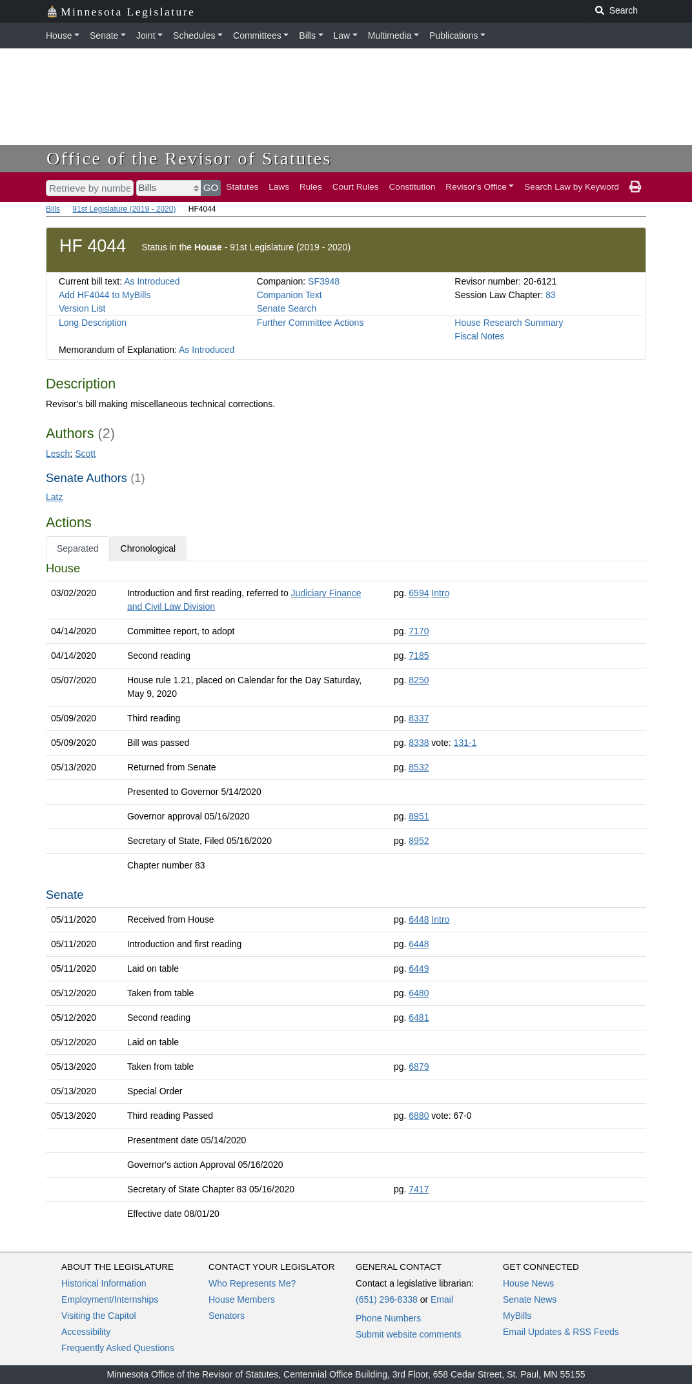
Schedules (194, 35)
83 (550, 295)
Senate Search (287, 308)
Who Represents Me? (252, 1283)
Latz (54, 497)
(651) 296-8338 (387, 1299)
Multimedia (390, 35)
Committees (257, 35)
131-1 (465, 742)
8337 (419, 718)
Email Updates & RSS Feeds (561, 1332)
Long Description (93, 322)
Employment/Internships (109, 1299)
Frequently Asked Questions (117, 1348)
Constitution (412, 187)
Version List (82, 308)
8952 (419, 841)
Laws (279, 187)
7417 (419, 1189)
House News (528, 1283)
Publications (453, 35)
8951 (419, 816)
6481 (419, 1017)
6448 (419, 919)
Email (442, 1299)
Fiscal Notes (479, 336)
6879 (419, 1066)
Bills (307, 35)
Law (342, 35)
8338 (419, 742)
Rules (311, 187)
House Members (242, 1299)
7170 (419, 631)
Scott (85, 453)
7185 (419, 655)
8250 (419, 680)
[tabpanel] (346, 893)
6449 (419, 968)
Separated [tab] (78, 548)
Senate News (529, 1299)
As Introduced (151, 281)
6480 (419, 993)
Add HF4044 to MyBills (104, 295)
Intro (440, 593)
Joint (146, 35)
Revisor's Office (476, 187)
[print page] (635, 187)
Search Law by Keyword (571, 187)
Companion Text (289, 295)
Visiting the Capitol (98, 1315)
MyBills (517, 1315)
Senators (227, 1315)
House (59, 35)
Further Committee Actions (310, 322)
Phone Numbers (388, 1318)
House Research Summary (508, 322)
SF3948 (324, 281)
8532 (419, 767)
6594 (419, 593)
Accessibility (85, 1332)
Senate (104, 35)
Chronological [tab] (148, 548)
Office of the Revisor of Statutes (189, 158)
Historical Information (104, 1283)
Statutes (242, 187)
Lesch (58, 453)
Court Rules (355, 187)
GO (211, 187)
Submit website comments (408, 1334)
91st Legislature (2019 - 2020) (124, 209)
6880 (419, 1115)
